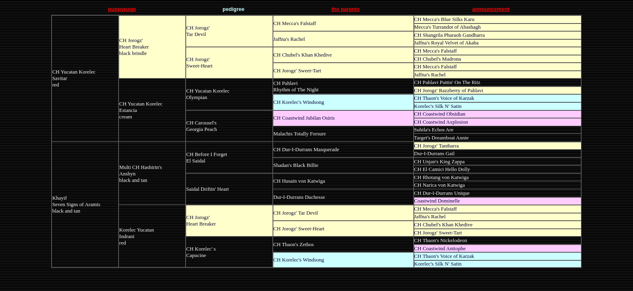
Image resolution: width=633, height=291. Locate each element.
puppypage (122, 9)
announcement (490, 9)
